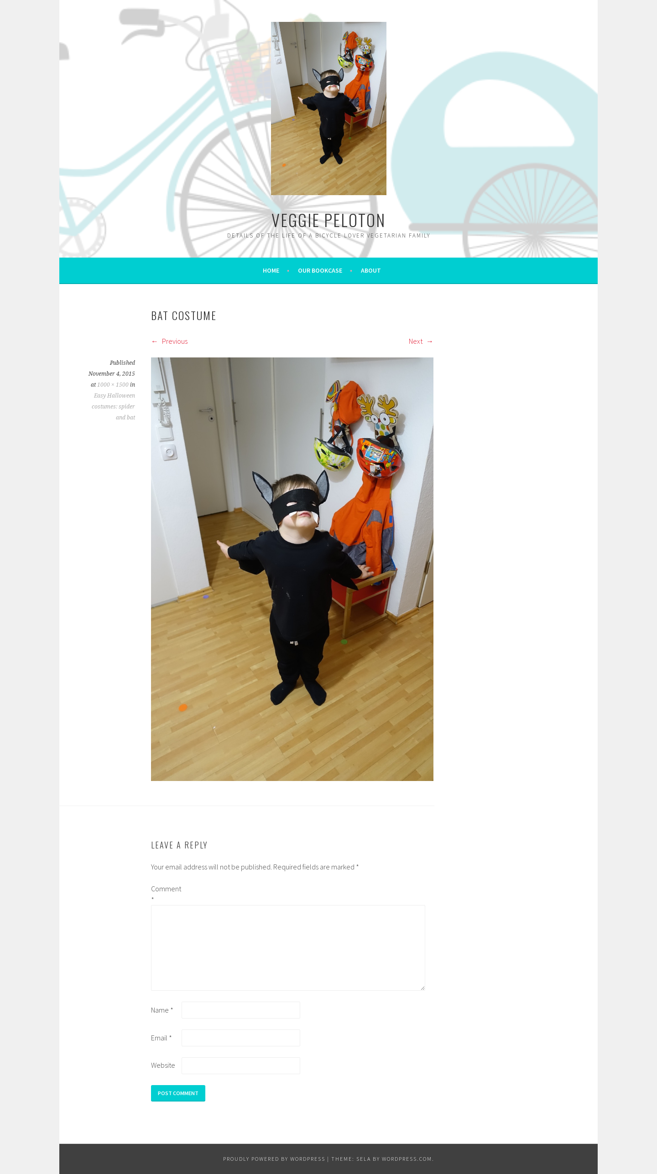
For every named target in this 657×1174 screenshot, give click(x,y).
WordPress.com (407, 1158)
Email (161, 1037)
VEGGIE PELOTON (328, 219)
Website (163, 1065)
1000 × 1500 (113, 385)
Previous (169, 341)
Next (421, 341)
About (371, 270)
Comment (165, 894)
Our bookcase (320, 270)
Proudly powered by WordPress (274, 1158)
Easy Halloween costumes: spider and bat (113, 407)
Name (162, 1009)
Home (271, 270)
